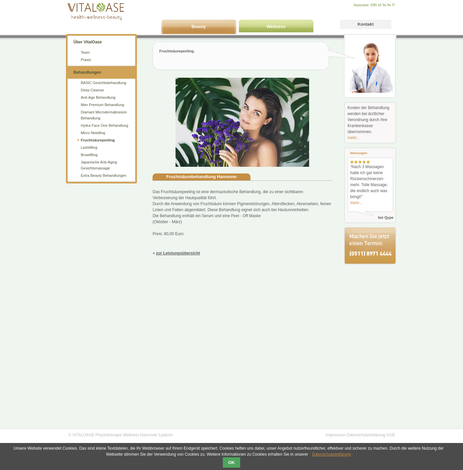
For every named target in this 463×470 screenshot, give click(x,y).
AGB (390, 435)
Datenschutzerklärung (365, 435)
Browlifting (89, 155)
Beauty (199, 26)
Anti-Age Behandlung (98, 97)
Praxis (86, 60)
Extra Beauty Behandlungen (104, 175)
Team (85, 52)
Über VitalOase (88, 42)
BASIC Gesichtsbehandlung (103, 83)
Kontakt (365, 24)
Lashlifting (89, 147)
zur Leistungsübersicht (178, 253)
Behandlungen (87, 72)
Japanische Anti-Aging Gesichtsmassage (99, 165)
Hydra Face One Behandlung (104, 125)
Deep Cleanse (92, 90)
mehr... (353, 137)
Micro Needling (93, 133)
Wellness (276, 26)
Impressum (335, 435)
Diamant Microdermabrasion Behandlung (104, 115)
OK (231, 462)
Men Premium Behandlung (102, 105)
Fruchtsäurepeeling (98, 140)
